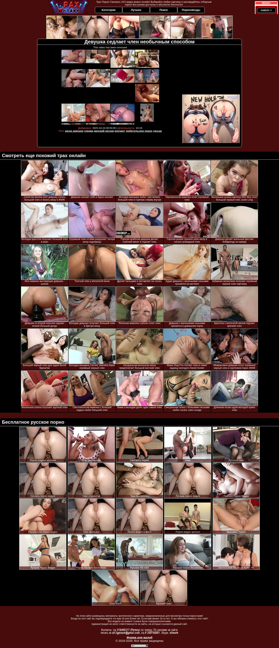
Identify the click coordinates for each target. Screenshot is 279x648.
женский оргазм (104, 130)
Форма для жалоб (139, 637)
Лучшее (136, 9)
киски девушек (74, 130)
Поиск (164, 9)
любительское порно (139, 130)
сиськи (157, 130)
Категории (109, 9)
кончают (119, 130)
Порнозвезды (191, 9)
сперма (88, 130)
